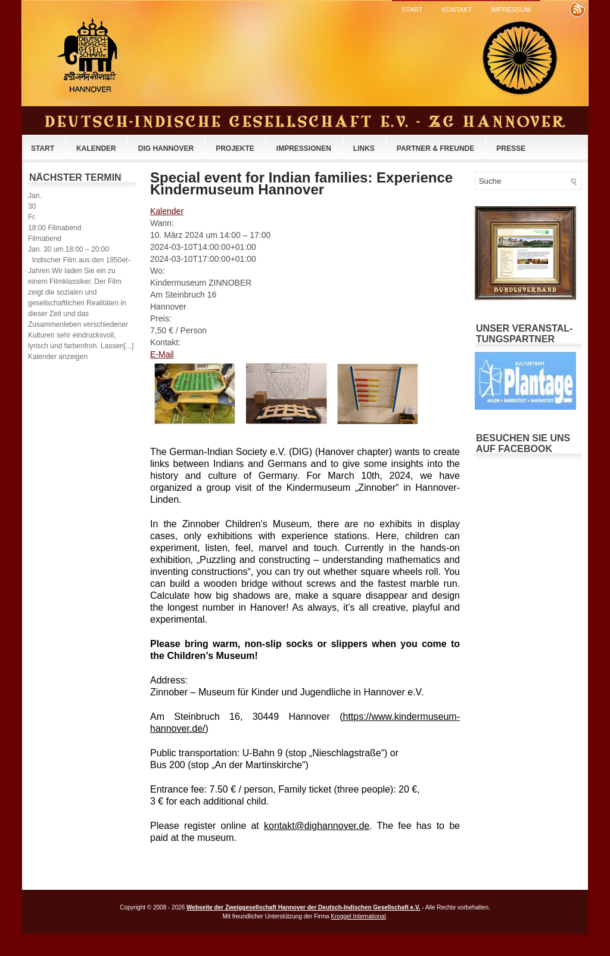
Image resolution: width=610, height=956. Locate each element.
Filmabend (44, 238)
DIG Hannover (166, 148)
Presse (510, 148)
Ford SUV (391, 944)
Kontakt (456, 9)
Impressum (511, 9)
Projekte (235, 148)
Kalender (96, 148)
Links (364, 148)
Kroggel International (358, 916)
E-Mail (162, 354)
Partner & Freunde (435, 148)
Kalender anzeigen (58, 356)
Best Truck (435, 944)
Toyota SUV (356, 944)
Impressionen (303, 148)
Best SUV (289, 944)
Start (412, 9)
